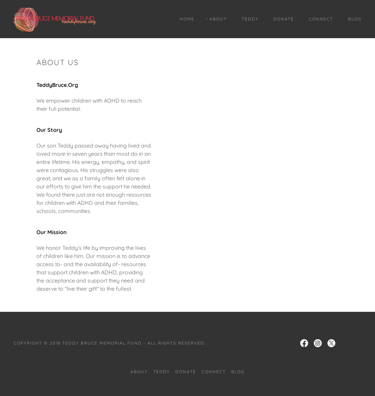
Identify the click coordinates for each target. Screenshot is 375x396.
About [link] (218, 18)
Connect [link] (321, 18)
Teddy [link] (250, 18)
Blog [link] (354, 18)
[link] (54, 18)
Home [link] (187, 18)
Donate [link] (284, 18)
